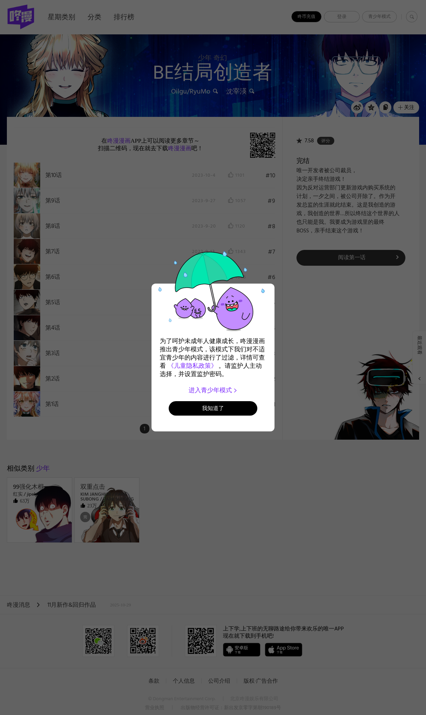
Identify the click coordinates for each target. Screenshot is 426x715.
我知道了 (213, 408)
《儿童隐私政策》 (192, 365)
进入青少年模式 (213, 390)
